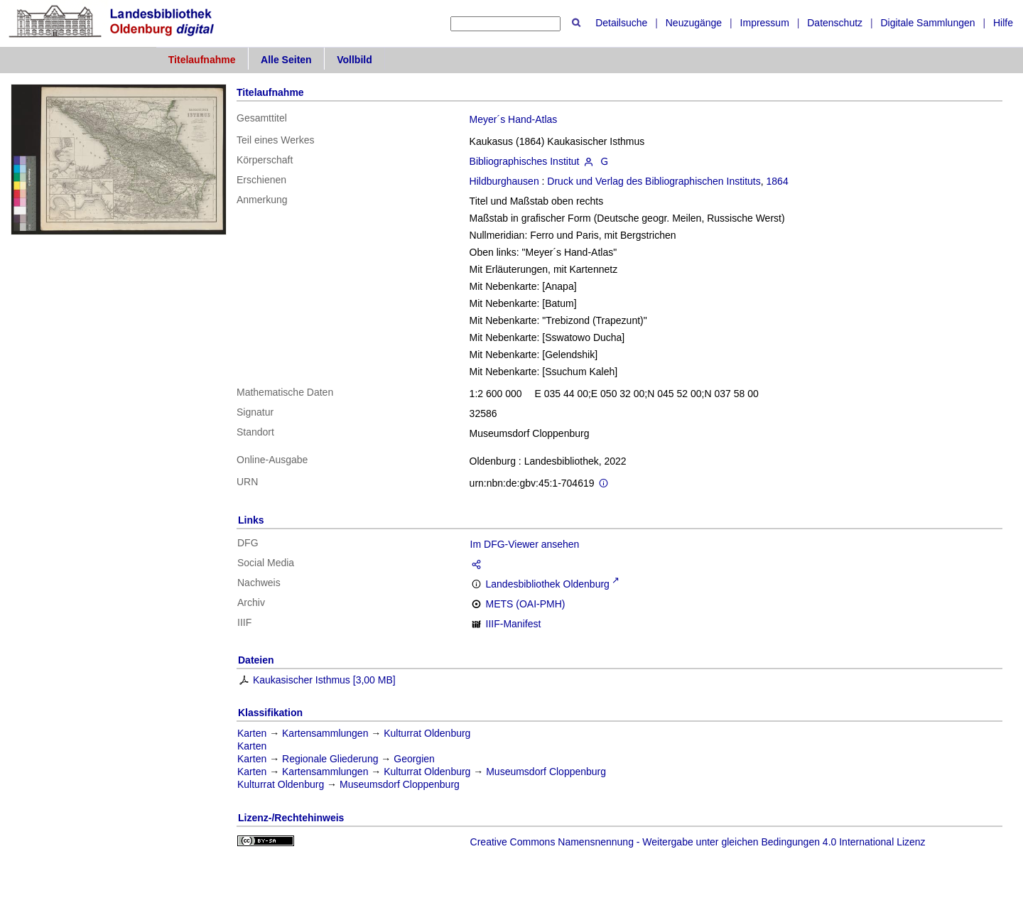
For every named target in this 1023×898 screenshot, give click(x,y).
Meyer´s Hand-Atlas (514, 119)
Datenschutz (834, 22)
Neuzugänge (694, 22)
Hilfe (1003, 22)
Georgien (414, 758)
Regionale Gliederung (330, 758)
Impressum (764, 22)
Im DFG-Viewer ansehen (525, 544)
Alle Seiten (286, 59)
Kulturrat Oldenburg (427, 733)
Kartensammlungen (325, 733)
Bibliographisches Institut (525, 161)
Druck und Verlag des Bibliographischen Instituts (653, 181)
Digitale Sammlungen (927, 22)
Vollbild (354, 59)
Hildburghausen (504, 181)
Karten (251, 733)
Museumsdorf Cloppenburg (546, 771)
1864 (778, 181)
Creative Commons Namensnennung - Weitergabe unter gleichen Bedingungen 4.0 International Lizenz (698, 842)
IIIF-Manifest (513, 623)
